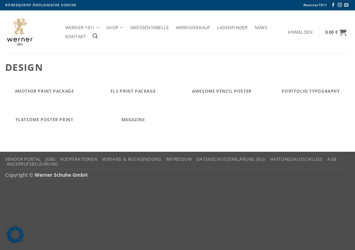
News (260, 27)
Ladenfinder (232, 27)
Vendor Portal (23, 159)
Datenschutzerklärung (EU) (231, 159)
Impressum (179, 159)
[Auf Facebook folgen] (333, 5)
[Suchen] (95, 36)
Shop (114, 27)
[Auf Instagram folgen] (340, 5)
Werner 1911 (82, 27)
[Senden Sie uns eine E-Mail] (346, 5)
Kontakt (75, 36)
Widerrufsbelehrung (32, 164)
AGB (332, 159)
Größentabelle (149, 27)
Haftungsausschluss (296, 159)
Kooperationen (78, 159)
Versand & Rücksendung (132, 159)
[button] (300, 32)
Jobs (50, 159)
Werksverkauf (193, 27)
